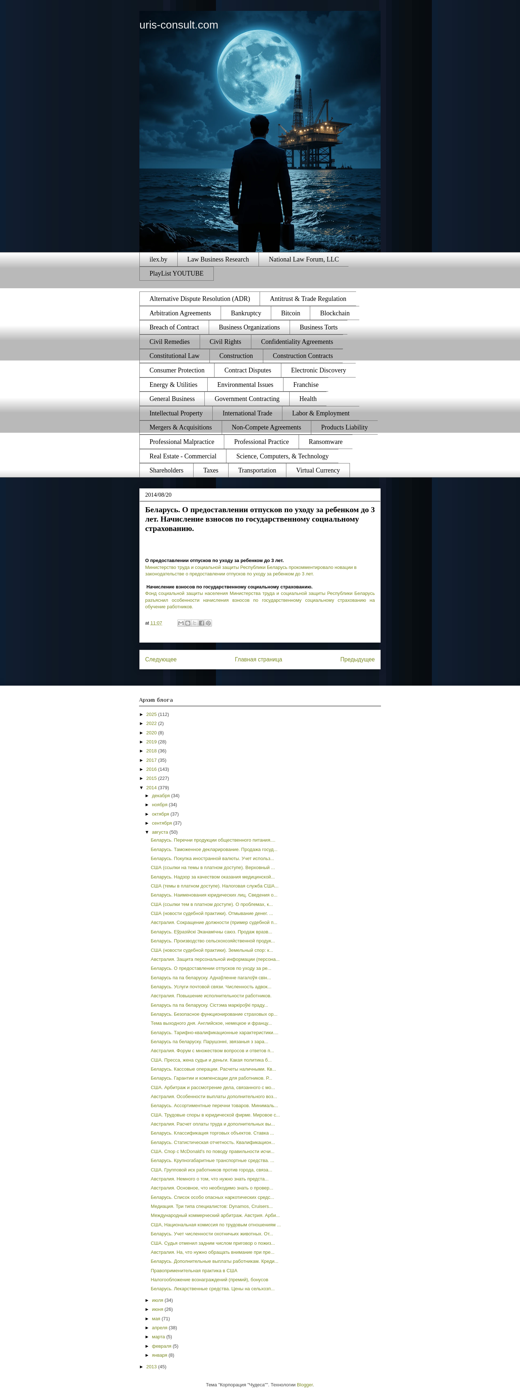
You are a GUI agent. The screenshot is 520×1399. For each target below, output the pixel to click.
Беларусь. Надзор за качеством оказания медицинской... (213, 877)
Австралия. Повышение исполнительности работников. (211, 995)
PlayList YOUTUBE (177, 273)
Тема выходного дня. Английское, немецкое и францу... (211, 1023)
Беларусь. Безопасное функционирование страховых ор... (214, 1014)
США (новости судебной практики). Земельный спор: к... (212, 950)
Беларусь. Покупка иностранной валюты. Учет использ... (212, 858)
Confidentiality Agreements (297, 341)
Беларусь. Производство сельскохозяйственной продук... (213, 941)
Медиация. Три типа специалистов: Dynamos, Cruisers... (212, 1206)
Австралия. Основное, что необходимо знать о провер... (212, 1188)
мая (157, 1318)
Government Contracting (246, 398)
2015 (152, 778)
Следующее (161, 659)
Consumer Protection (177, 370)
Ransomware (326, 441)
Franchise (305, 384)
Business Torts (319, 327)
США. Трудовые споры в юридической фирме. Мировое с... (215, 1115)
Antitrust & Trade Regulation (308, 298)
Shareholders (166, 470)
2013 (152, 1366)
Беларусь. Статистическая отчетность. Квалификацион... (213, 1142)
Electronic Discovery (318, 370)
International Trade (247, 413)
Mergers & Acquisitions (181, 427)
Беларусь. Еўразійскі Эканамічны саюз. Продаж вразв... (211, 931)
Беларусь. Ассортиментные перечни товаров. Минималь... (214, 1105)
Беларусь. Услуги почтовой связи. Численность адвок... (211, 986)
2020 (152, 732)
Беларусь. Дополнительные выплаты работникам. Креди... (214, 1261)
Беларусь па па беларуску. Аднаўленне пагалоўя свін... (211, 977)
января (160, 1355)
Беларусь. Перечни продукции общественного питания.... (213, 840)
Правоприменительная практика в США (194, 1270)
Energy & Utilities (174, 384)
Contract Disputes (247, 370)
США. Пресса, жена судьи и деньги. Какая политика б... (211, 1060)
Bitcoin (290, 313)
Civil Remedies (170, 341)
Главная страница (258, 659)
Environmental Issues (245, 384)
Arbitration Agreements (180, 313)
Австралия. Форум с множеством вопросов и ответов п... (212, 1050)
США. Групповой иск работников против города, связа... (211, 1170)
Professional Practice (261, 441)
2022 (152, 723)
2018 (152, 751)
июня (158, 1309)
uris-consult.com (178, 25)
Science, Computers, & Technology (282, 456)
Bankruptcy (246, 313)
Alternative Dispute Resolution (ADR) (200, 298)
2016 (152, 769)
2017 (152, 760)
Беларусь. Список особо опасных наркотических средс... (212, 1197)
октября (161, 814)
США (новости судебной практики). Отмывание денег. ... (212, 913)
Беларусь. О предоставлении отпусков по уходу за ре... (211, 968)
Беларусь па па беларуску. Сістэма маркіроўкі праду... (209, 1005)
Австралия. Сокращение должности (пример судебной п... (214, 922)
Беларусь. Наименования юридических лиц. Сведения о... (214, 895)
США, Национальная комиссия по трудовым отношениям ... (216, 1224)
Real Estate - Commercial (183, 456)
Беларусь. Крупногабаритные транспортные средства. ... (212, 1160)
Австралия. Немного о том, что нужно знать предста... (209, 1179)
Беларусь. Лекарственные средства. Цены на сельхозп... (212, 1288)
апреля (160, 1327)
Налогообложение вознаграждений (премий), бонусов (209, 1279)
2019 (152, 741)
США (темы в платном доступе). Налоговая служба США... (214, 886)
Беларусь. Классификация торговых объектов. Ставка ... (212, 1133)
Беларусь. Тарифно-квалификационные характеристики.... (214, 1032)
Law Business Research (218, 259)
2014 (152, 787)
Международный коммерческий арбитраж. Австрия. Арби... (215, 1215)
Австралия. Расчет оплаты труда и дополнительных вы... (213, 1124)
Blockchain (335, 313)
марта (159, 1336)
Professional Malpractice (182, 441)
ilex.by (159, 259)
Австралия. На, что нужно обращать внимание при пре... (212, 1252)
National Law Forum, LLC (304, 259)
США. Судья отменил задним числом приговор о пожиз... (213, 1243)
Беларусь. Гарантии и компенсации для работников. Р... (211, 1078)
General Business (172, 398)
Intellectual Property (176, 413)
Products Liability (344, 427)
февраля (162, 1346)
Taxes (210, 470)
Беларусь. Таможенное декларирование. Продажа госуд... (214, 849)
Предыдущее (358, 659)
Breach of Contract (174, 327)
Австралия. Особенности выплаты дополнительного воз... (214, 1096)
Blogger (305, 1384)
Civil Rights (226, 341)
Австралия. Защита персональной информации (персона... (215, 959)
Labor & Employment (321, 413)
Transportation (257, 470)
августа (160, 832)
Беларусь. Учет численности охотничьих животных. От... (212, 1233)
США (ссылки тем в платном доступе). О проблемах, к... (212, 904)
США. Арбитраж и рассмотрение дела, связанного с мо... (213, 1087)
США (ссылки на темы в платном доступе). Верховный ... (213, 867)
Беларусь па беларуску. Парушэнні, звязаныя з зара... (209, 1041)
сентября (162, 823)
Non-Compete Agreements (266, 427)
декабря (161, 795)
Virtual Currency (318, 470)
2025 (152, 714)
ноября (160, 804)
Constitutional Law (175, 355)
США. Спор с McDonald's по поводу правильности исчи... (212, 1151)
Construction (236, 355)
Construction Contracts (303, 355)
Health (308, 398)
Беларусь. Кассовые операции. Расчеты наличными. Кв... (213, 1069)
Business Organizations (249, 327)
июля (158, 1300)
